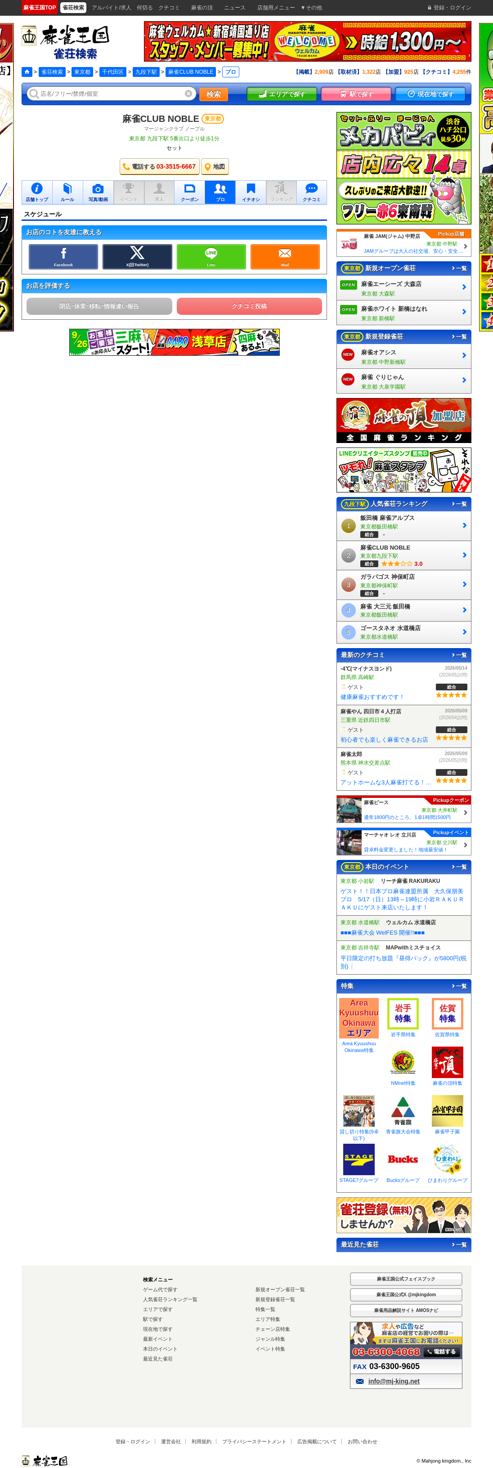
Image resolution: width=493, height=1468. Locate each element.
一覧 (459, 268)
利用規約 (201, 1441)
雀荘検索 (52, 72)
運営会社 (171, 1441)
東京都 (82, 72)
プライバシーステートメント (254, 1441)
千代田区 (113, 72)
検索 (213, 94)
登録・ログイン (133, 1441)
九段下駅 (146, 72)
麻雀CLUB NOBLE (190, 72)
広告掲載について (317, 1441)
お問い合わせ (362, 1441)
